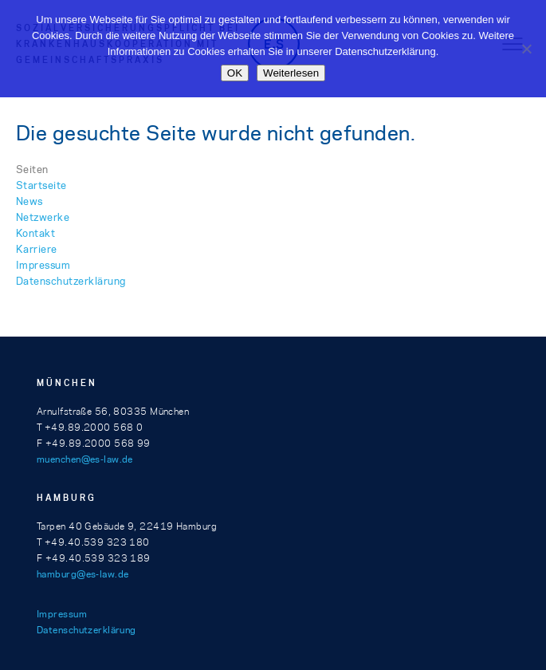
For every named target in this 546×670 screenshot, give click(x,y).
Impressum (43, 265)
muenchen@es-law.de (85, 459)
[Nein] (526, 49)
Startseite (41, 185)
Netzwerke (42, 217)
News (29, 201)
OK (234, 73)
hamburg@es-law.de (82, 574)
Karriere (36, 249)
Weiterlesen (291, 73)
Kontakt (35, 233)
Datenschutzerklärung (71, 281)
